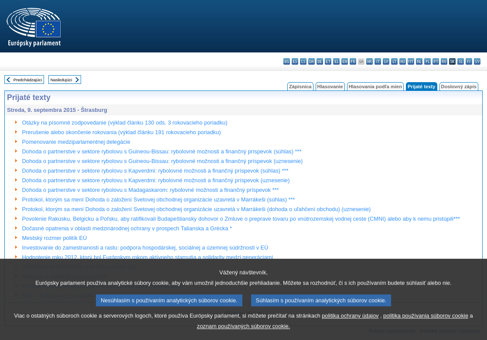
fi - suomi (469, 61)
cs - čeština (303, 61)
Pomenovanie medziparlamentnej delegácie (76, 142)
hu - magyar (402, 61)
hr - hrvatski (369, 61)
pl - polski (427, 61)
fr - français (353, 61)
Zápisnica (300, 86)
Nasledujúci (61, 79)
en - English (344, 61)
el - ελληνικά (336, 61)
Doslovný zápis (459, 86)
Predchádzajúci (28, 79)
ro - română (444, 61)
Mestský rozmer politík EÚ (54, 238)
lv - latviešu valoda (386, 61)
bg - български (286, 61)
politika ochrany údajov (350, 324)
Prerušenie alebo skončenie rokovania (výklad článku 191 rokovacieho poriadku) (121, 132)
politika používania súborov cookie (425, 324)
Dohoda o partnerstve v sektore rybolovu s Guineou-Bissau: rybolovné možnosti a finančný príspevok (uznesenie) (162, 161)
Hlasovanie (330, 86)
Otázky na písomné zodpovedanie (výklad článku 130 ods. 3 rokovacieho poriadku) (125, 122)
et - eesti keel (328, 61)
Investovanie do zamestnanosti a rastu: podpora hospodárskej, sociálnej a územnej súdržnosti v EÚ (145, 247)
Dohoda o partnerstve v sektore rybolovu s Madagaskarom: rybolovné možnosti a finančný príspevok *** (150, 190)
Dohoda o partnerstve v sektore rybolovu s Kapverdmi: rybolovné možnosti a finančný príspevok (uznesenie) (156, 180)
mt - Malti (411, 61)
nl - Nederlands (419, 61)
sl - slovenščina (460, 61)
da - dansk (311, 61)
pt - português (436, 61)
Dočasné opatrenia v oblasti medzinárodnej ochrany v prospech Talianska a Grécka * (127, 228)
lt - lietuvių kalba (394, 61)
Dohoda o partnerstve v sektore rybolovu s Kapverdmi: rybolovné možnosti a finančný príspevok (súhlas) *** (155, 170)
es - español (295, 61)
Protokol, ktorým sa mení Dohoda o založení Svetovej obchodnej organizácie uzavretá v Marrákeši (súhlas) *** (158, 199)
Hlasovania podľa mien (375, 86)
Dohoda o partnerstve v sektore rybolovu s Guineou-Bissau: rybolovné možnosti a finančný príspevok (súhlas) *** (162, 151)
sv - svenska (477, 61)
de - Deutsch (320, 61)
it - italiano (378, 61)
